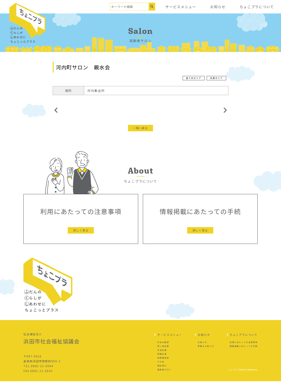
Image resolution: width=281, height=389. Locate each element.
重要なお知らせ (206, 353)
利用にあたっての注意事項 (244, 349)
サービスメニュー (180, 6)
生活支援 (162, 357)
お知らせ (217, 6)
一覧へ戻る (140, 128)
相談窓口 (162, 373)
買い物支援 (163, 353)
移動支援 (162, 361)
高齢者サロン (164, 377)
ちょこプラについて (256, 6)
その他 (160, 369)
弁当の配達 (163, 349)
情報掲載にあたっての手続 (244, 353)
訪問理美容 (163, 365)
